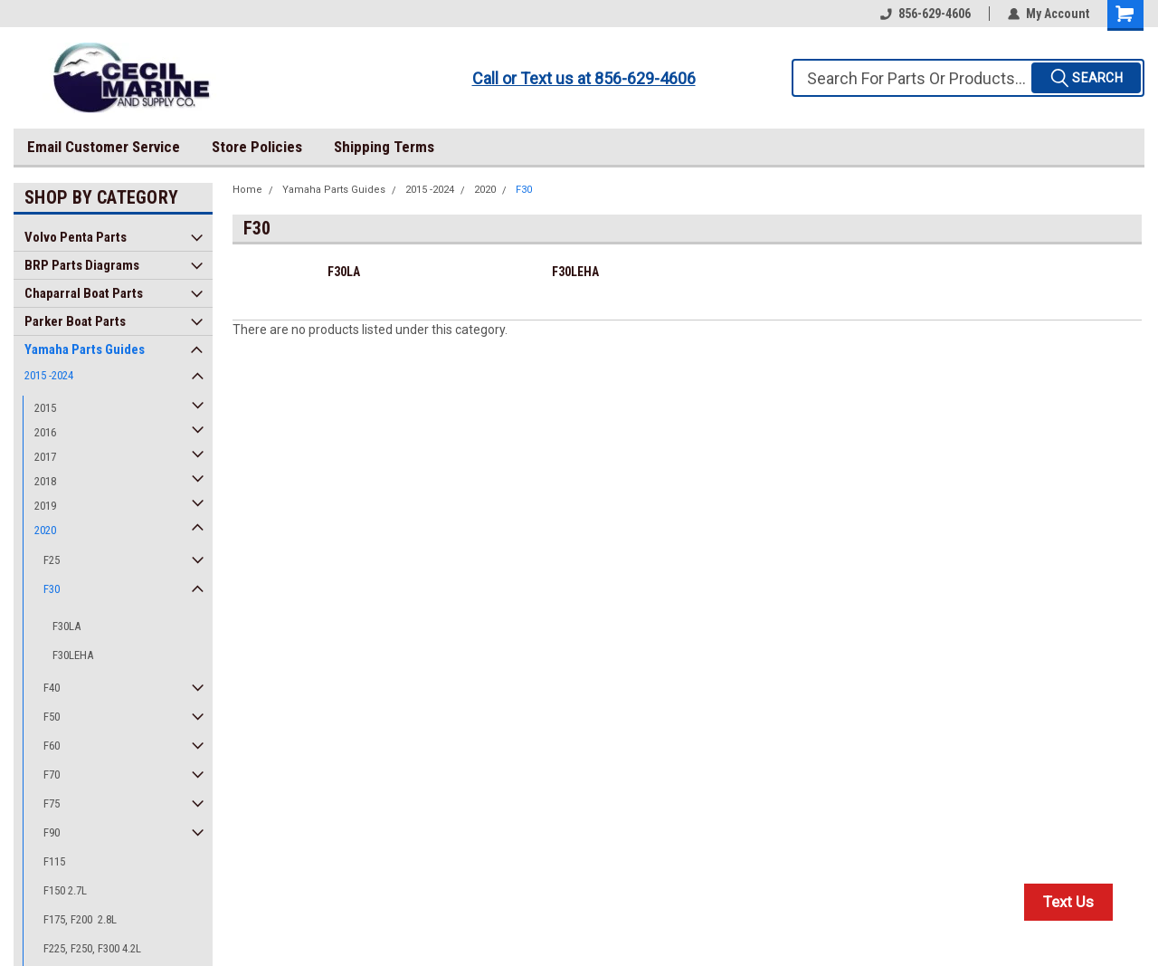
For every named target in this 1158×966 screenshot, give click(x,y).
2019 (45, 505)
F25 (51, 560)
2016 (45, 432)
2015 (45, 408)
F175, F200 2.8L (80, 919)
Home (247, 190)
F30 (51, 589)
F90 (51, 832)
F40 (51, 687)
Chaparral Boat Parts (83, 293)
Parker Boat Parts (75, 321)
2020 (45, 530)
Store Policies (257, 147)
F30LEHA (72, 655)
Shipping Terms (384, 147)
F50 (51, 716)
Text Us (1068, 902)
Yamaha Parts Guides (84, 349)
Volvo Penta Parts (75, 237)
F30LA (66, 626)
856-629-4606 (925, 13)
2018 (45, 481)
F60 (51, 745)
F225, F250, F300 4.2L (92, 948)
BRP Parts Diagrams (81, 265)
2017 (45, 457)
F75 (51, 803)
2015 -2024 (48, 375)
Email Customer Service (103, 147)
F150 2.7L (65, 890)
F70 (51, 774)
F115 (54, 861)
